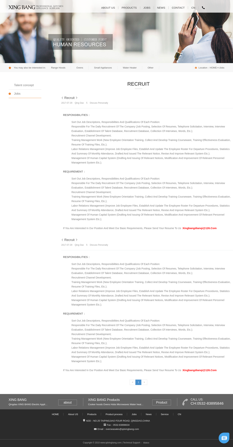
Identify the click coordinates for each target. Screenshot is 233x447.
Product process (114, 414)
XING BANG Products (104, 400)
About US (108, 7)
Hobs (113, 404)
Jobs (146, 7)
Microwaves (123, 404)
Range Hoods (58, 67)
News (161, 7)
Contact (178, 7)
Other (151, 67)
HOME (213, 67)
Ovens (79, 67)
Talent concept (24, 85)
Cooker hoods (95, 404)
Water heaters (137, 404)
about (67, 402)
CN (193, 7)
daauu (146, 442)
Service (164, 414)
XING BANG (18, 400)
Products (129, 7)
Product (161, 402)
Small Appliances (103, 67)
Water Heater (130, 67)
